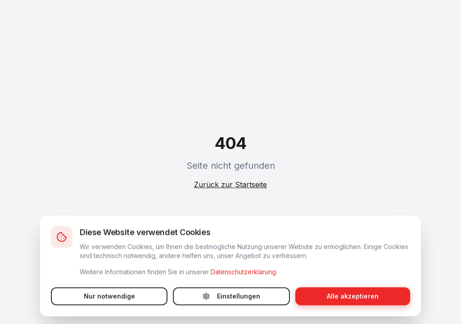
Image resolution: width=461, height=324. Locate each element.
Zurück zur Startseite (230, 184)
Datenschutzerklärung (243, 279)
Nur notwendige (109, 303)
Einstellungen (231, 303)
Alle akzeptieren (353, 303)
